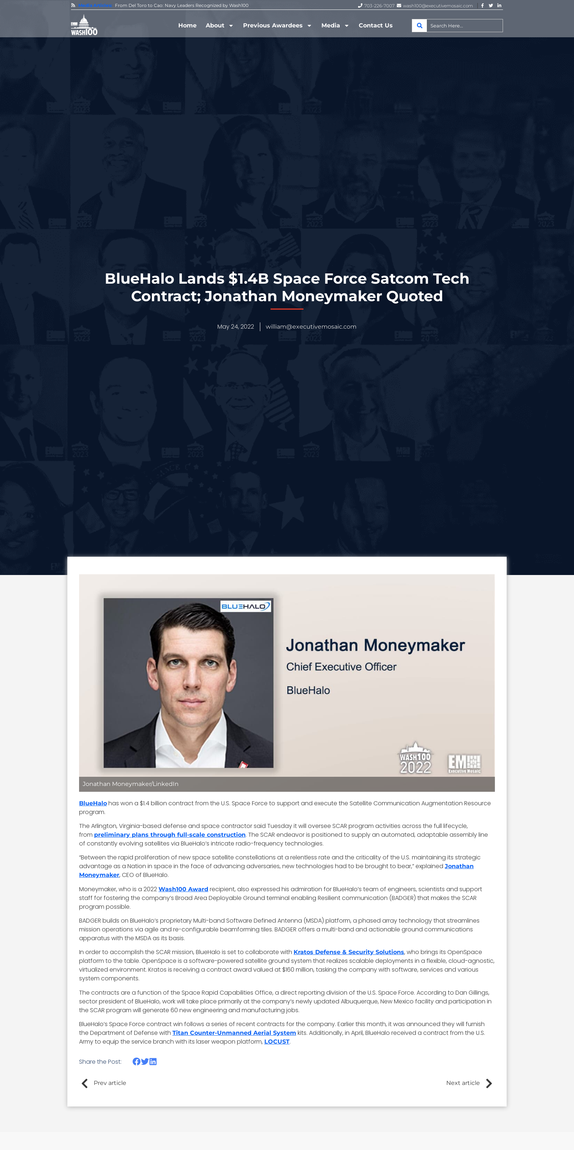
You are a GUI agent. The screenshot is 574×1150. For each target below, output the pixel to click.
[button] (137, 1062)
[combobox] (457, 25)
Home (187, 25)
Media (335, 25)
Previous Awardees (277, 25)
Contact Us (376, 25)
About (220, 25)
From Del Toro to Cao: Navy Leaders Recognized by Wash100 (182, 5)
